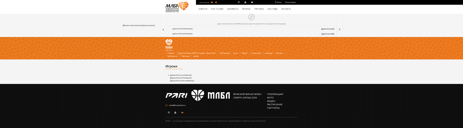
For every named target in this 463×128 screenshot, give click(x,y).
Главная (170, 53)
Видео (247, 53)
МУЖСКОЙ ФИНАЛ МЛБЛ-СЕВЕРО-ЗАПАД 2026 (247, 96)
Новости (203, 9)
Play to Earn (217, 9)
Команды (272, 53)
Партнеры (259, 9)
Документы (232, 9)
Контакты (286, 9)
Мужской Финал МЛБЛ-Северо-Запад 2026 (197, 53)
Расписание (259, 53)
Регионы (246, 9)
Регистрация (290, 2)
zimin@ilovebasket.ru (177, 105)
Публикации (226, 53)
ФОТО (270, 97)
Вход (278, 2)
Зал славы (272, 9)
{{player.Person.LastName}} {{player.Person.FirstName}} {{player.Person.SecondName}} (182, 78)
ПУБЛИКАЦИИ (275, 94)
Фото (237, 53)
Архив (197, 56)
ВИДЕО (271, 101)
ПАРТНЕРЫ (273, 108)
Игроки (283, 53)
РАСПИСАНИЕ (275, 104)
